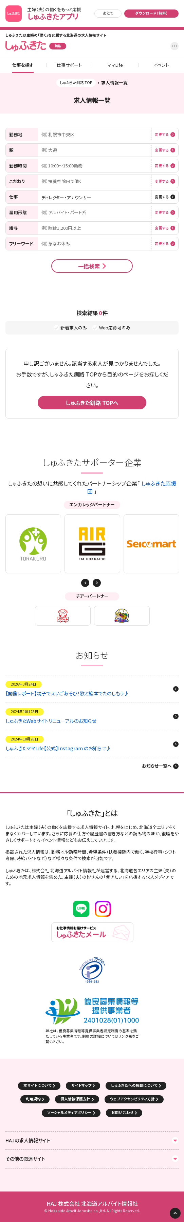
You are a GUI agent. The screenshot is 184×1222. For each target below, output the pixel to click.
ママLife (115, 65)
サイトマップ (81, 1085)
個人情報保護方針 (75, 1098)
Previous (97, 583)
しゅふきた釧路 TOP (76, 82)
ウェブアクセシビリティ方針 (132, 1098)
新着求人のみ (73, 327)
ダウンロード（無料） (151, 13)
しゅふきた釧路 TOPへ (92, 403)
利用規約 (33, 1098)
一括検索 (89, 266)
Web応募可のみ (114, 327)
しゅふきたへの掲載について (134, 1085)
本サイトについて (37, 1085)
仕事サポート (69, 65)
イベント (161, 65)
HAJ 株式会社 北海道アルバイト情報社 (92, 1203)
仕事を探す (23, 65)
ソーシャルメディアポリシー (69, 1112)
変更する (162, 134)
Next (85, 583)
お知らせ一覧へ (157, 766)
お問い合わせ (122, 1112)
